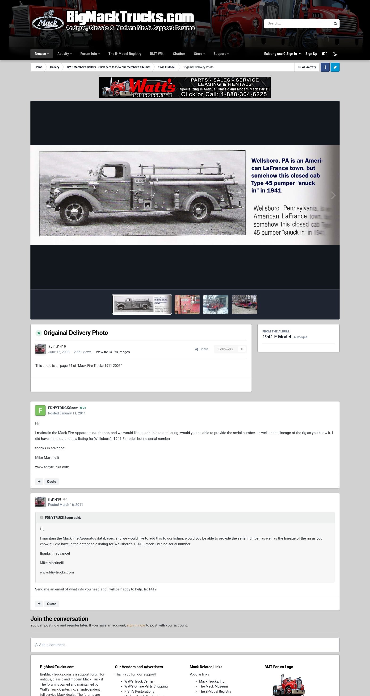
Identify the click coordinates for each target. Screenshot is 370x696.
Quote (51, 481)
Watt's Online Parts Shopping (146, 686)
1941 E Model (276, 337)
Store (198, 54)
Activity (63, 54)
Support (220, 54)
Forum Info (89, 54)
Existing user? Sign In (282, 54)
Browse (41, 54)
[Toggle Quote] (42, 517)
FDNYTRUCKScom (63, 408)
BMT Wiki (157, 54)
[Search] (284, 23)
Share (201, 349)
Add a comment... (51, 645)
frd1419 (59, 346)
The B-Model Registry (125, 54)
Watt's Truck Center (138, 681)
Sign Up (311, 54)
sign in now (136, 625)
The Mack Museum (213, 686)
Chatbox (179, 54)
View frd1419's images (113, 352)
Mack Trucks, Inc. (212, 681)
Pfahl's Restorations (139, 691)
